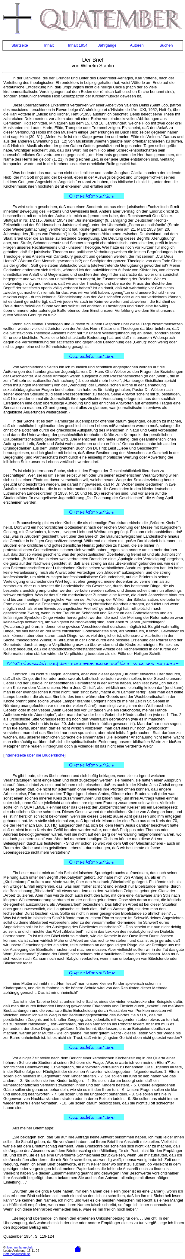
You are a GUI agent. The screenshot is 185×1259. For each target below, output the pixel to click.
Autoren (137, 45)
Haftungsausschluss (16, 1254)
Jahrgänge (107, 45)
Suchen (166, 45)
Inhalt (49, 45)
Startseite (19, 45)
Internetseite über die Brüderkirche (34, 755)
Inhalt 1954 (77, 45)
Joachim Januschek (19, 1247)
